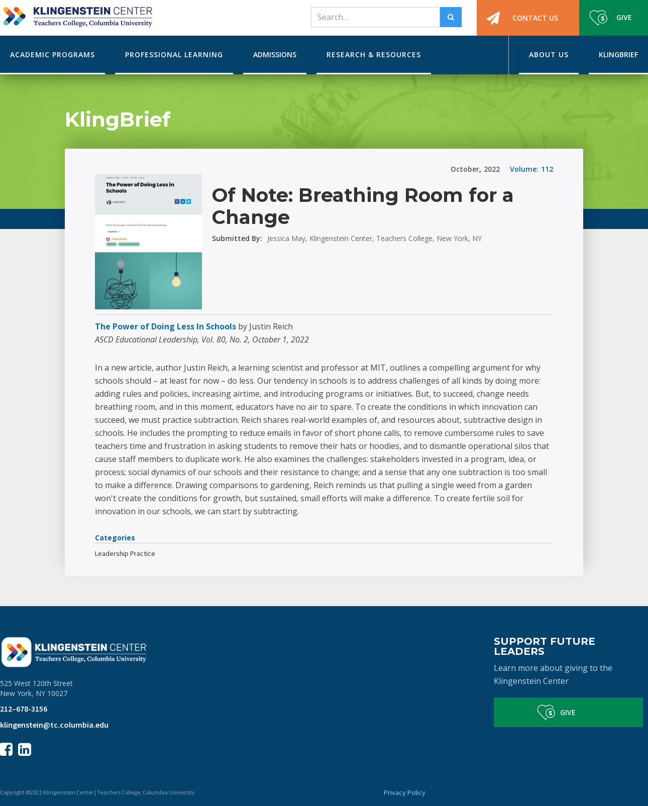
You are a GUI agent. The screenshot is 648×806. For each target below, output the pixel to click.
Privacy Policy (404, 792)
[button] (52, 55)
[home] (76, 13)
